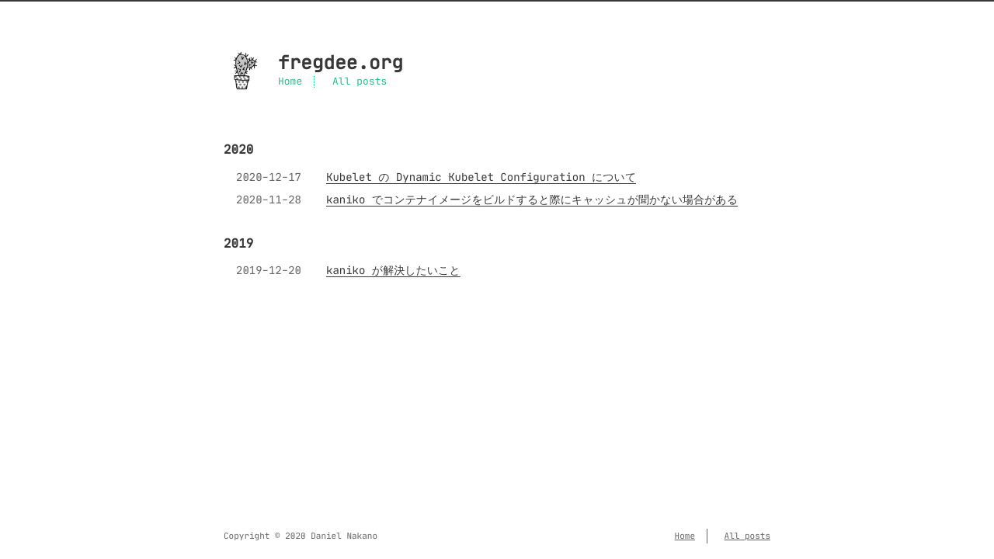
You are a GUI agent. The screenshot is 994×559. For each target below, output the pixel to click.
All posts (359, 82)
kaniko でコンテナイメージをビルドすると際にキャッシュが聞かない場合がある (532, 200)
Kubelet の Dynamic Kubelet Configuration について (481, 177)
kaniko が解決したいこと (393, 270)
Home (290, 82)
